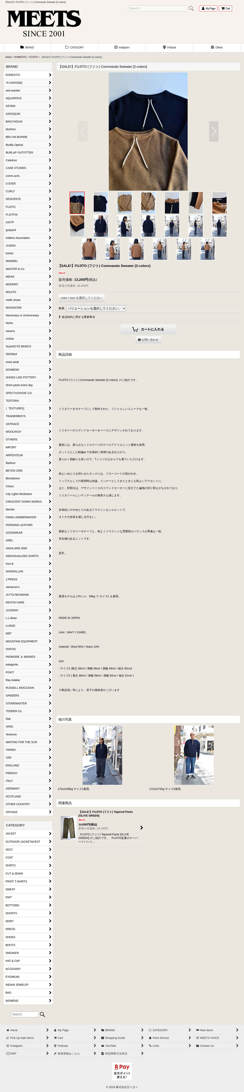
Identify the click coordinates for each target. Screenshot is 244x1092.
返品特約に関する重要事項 (77, 316)
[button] (217, 47)
